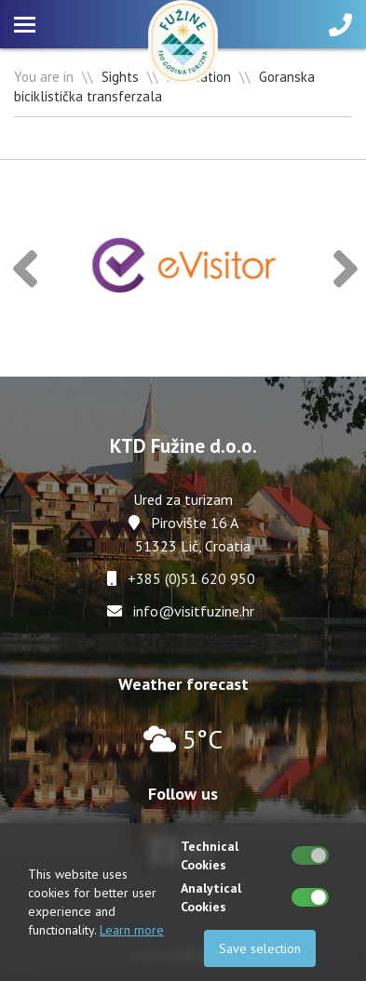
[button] (25, 268)
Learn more (132, 929)
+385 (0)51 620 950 (191, 578)
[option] (185, 268)
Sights (120, 77)
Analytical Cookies (211, 897)
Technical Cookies (209, 855)
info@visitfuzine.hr (193, 611)
